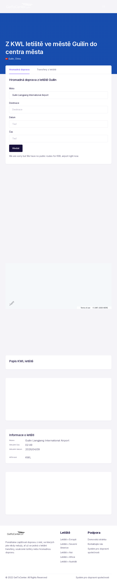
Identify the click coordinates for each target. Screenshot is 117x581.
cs (103, 6)
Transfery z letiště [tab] (46, 69)
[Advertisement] (58, 187)
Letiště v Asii (66, 552)
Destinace (14, 103)
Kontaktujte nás (95, 544)
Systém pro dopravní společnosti (98, 550)
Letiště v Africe (67, 557)
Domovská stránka (97, 539)
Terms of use (85, 308)
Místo (11, 88)
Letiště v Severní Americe (68, 546)
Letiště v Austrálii (68, 561)
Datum (12, 117)
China (18, 58)
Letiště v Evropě (68, 539)
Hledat (15, 148)
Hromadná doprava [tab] (19, 69)
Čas (11, 131)
